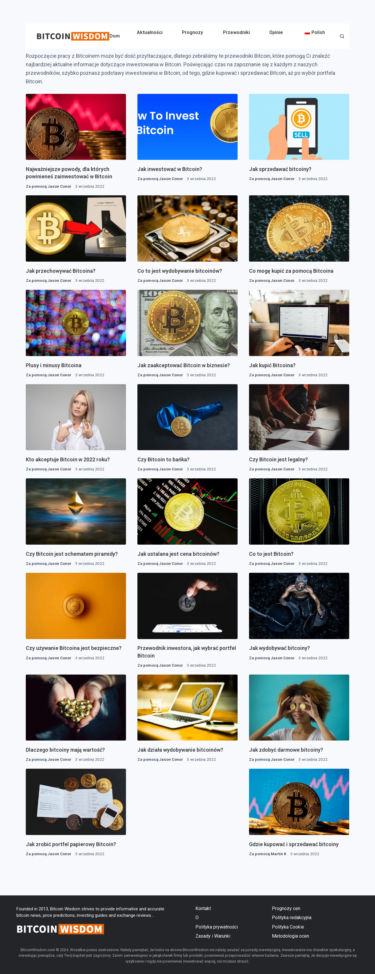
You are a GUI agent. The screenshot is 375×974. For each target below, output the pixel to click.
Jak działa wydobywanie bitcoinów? (180, 750)
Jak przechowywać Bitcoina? (61, 271)
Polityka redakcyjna (291, 917)
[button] (342, 37)
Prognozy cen (286, 908)
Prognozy (192, 32)
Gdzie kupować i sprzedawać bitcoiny (294, 844)
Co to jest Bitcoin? (271, 554)
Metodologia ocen (290, 936)
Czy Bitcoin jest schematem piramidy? (72, 554)
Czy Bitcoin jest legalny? (278, 459)
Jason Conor (59, 186)
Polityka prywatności (216, 927)
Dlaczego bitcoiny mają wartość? (65, 750)
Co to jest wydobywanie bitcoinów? (179, 271)
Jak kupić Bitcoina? (272, 365)
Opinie (276, 32)
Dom (115, 36)
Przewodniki (236, 32)
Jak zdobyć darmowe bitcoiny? (286, 750)
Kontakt (203, 908)
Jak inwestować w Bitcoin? (169, 169)
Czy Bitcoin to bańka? (163, 459)
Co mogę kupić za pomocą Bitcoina (291, 271)
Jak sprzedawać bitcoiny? (280, 169)
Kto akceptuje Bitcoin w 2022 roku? (68, 459)
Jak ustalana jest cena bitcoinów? (178, 554)
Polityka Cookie (288, 927)
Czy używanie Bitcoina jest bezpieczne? (74, 648)
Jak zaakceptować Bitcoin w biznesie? (183, 365)
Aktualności (150, 32)
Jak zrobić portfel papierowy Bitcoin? (71, 844)
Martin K (279, 853)
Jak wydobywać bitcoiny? (279, 648)
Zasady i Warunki (212, 936)
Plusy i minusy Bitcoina (53, 365)
